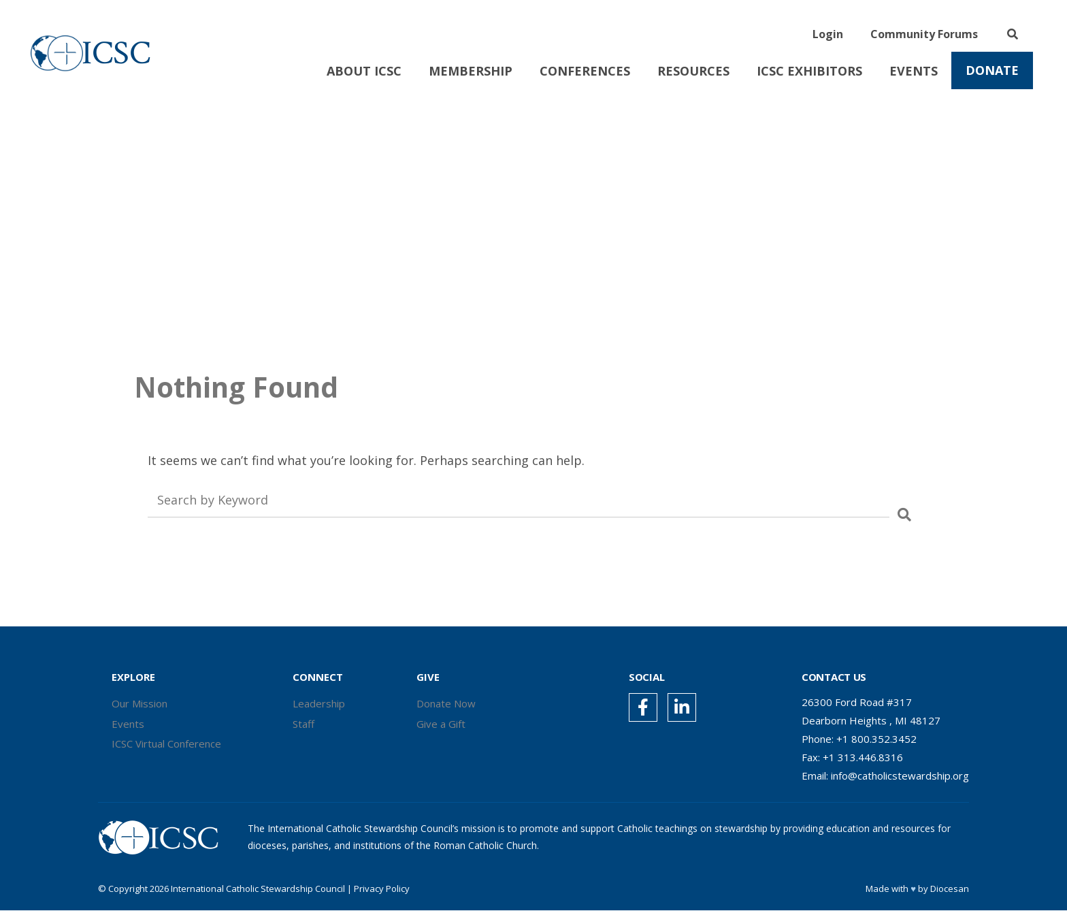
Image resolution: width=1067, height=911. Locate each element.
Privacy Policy (382, 889)
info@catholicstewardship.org (900, 775)
